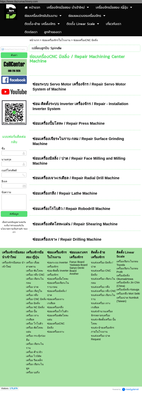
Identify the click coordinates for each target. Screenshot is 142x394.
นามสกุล (6, 159)
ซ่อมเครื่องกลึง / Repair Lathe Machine (65, 193)
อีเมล (4, 181)
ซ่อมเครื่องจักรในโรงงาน (56, 40)
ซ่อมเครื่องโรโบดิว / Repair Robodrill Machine (71, 209)
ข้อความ (6, 192)
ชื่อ (3, 148)
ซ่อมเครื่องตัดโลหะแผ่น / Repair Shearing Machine (75, 224)
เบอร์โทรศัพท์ (9, 170)
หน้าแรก (34, 40)
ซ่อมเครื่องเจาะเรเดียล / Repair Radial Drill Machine (76, 178)
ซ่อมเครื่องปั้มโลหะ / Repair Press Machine (69, 123)
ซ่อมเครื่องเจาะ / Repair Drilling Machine (67, 239)
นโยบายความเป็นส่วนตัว (12, 229)
